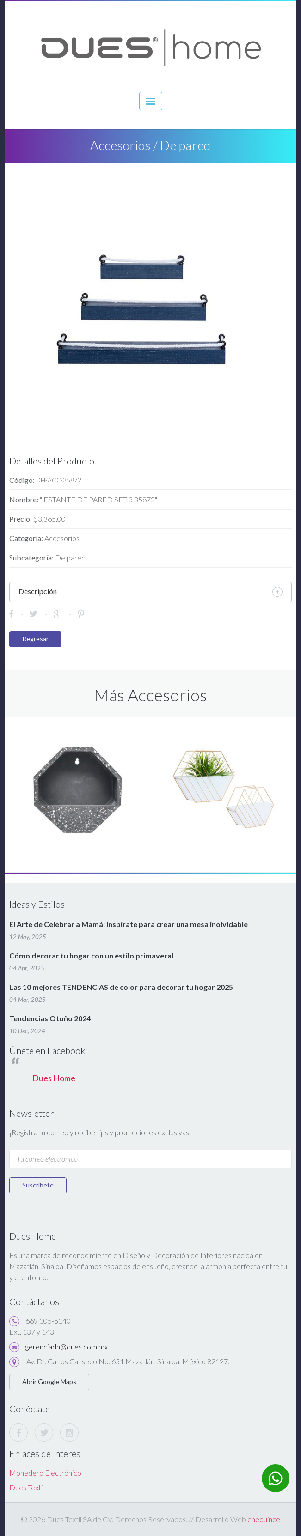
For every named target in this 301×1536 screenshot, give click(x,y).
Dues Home (53, 1078)
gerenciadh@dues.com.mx (66, 1346)
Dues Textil (26, 1487)
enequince (263, 1519)
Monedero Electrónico (45, 1472)
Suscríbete (38, 1185)
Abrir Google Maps (49, 1381)
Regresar (35, 639)
